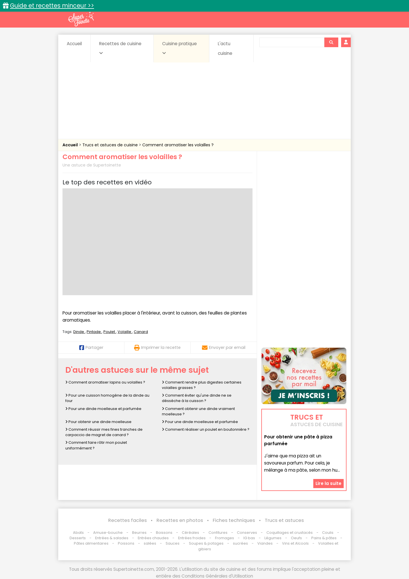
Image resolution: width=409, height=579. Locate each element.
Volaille (125, 331)
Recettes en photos (179, 520)
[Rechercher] (331, 42)
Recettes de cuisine (120, 48)
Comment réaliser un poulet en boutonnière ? (205, 429)
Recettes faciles (127, 520)
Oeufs (297, 538)
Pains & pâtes (324, 538)
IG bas (249, 538)
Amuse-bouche (108, 532)
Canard (141, 331)
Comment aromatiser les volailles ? (178, 145)
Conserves (247, 532)
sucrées (240, 543)
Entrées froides (192, 538)
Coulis (327, 532)
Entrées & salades (111, 538)
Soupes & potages (206, 543)
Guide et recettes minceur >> (52, 5)
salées (150, 543)
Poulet (109, 331)
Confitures (218, 532)
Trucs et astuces (284, 520)
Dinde (79, 331)
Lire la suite (328, 483)
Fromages (224, 538)
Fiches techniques (234, 520)
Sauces (173, 543)
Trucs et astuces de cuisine (110, 145)
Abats (78, 532)
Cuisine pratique (179, 48)
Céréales (190, 532)
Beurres (139, 532)
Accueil (74, 44)
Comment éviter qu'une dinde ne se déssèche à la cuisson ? (196, 398)
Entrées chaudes (153, 538)
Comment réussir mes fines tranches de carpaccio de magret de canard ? (104, 432)
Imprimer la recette (157, 347)
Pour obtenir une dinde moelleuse (98, 421)
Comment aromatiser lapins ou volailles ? (105, 382)
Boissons (164, 532)
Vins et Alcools (295, 543)
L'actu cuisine (225, 48)
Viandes (265, 543)
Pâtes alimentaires (91, 543)
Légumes (272, 538)
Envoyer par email (223, 347)
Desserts (78, 538)
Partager (91, 347)
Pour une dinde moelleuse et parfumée (103, 408)
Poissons (126, 543)
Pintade (94, 331)
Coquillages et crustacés (289, 532)
